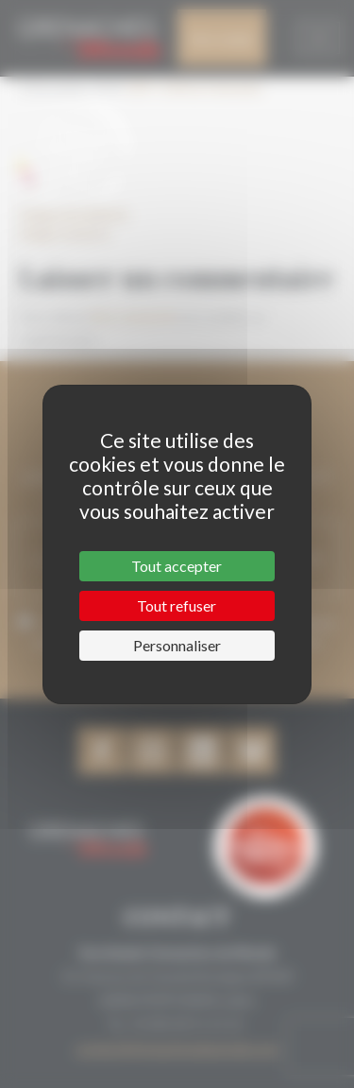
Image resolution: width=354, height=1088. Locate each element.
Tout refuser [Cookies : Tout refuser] (176, 605)
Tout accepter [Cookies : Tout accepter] (176, 566)
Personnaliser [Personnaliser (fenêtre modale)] (177, 645)
